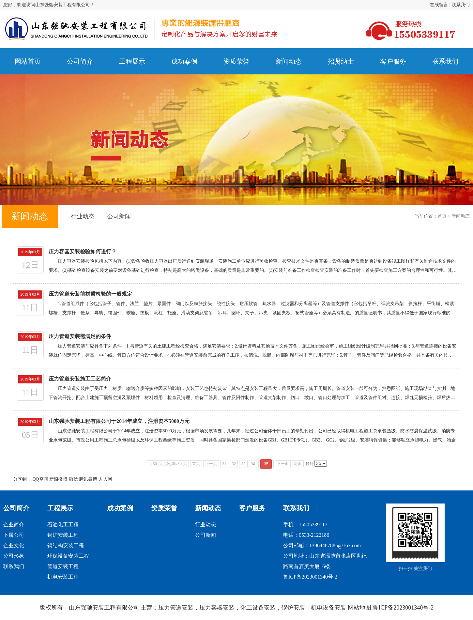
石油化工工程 (63, 524)
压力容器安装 (217, 607)
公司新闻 (119, 216)
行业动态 (82, 216)
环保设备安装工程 (68, 556)
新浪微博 (58, 479)
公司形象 (13, 556)
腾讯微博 (88, 479)
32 (234, 464)
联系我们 (460, 4)
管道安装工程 (63, 566)
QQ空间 (40, 479)
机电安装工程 (63, 577)
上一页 (211, 463)
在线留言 (439, 4)
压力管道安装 (175, 607)
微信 (73, 479)
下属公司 (13, 535)
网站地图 (359, 607)
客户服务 (252, 508)
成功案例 (120, 508)
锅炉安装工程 (63, 535)
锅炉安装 (293, 607)
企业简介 (13, 524)
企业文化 (13, 545)
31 (224, 464)
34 (253, 464)
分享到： (22, 479)
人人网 (105, 479)
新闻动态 (460, 216)
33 (243, 464)
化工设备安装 (258, 607)
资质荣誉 (164, 508)
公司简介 (16, 508)
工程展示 (60, 508)
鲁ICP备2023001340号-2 (310, 577)
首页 (442, 216)
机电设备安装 (328, 607)
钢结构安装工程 (65, 545)
